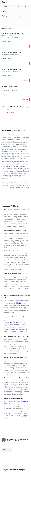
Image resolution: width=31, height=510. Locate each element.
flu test (21, 303)
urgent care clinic (13, 322)
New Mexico (21, 6)
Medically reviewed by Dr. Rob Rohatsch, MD (17, 439)
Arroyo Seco (28, 6)
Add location (10, 112)
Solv (2, 6)
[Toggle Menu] (27, 2)
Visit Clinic (25, 46)
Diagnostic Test (14, 6)
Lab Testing (7, 6)
